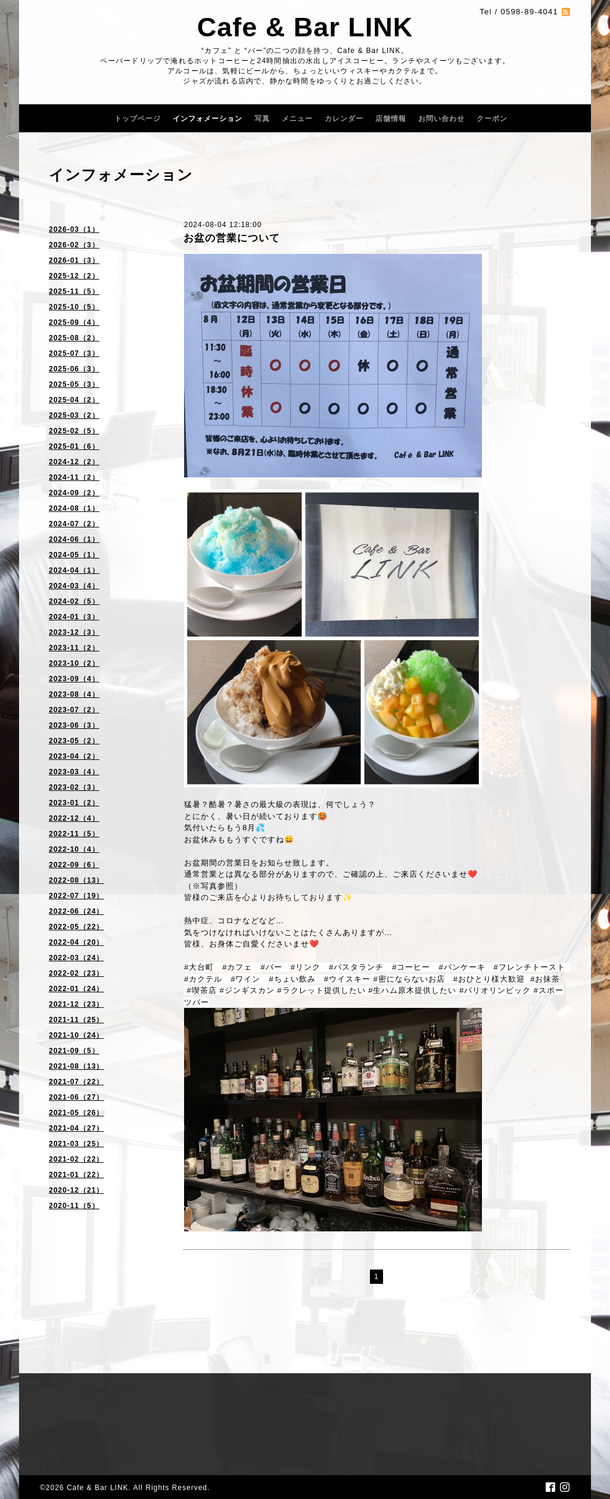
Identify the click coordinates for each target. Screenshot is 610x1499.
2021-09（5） (74, 1051)
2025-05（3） (74, 384)
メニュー (297, 118)
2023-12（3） (74, 632)
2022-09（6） (74, 865)
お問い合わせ (441, 118)
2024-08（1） (74, 508)
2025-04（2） (74, 400)
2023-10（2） (74, 663)
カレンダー (344, 118)
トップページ (137, 118)
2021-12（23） (76, 1004)
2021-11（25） (76, 1020)
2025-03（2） (74, 415)
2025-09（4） (74, 322)
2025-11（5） (74, 291)
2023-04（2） (74, 756)
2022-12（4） (74, 818)
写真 (262, 118)
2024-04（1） (74, 570)
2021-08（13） (76, 1066)
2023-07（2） (74, 710)
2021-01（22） (76, 1175)
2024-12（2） (74, 462)
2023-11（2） (74, 648)
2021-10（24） (76, 1035)
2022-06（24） (76, 911)
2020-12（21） (76, 1190)
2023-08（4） (74, 694)
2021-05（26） (76, 1113)
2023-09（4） (74, 679)
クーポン (492, 118)
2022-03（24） (76, 958)
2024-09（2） (74, 493)
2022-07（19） (76, 896)
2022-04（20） (76, 942)
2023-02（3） (74, 787)
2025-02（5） (74, 431)
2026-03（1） (74, 229)
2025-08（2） (74, 338)
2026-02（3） (74, 245)
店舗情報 (390, 118)
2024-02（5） (74, 601)
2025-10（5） (74, 307)
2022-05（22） (76, 927)
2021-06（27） (76, 1097)
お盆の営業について (231, 238)
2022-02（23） (76, 973)
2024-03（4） (74, 586)
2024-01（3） (74, 617)
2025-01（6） (74, 446)
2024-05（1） (74, 555)
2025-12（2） (74, 276)
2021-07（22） (76, 1082)
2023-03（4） (74, 772)
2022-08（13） (76, 880)
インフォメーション (207, 118)
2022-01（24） (76, 989)
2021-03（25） (76, 1144)
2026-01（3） (74, 260)
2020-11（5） (74, 1206)
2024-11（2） (74, 477)
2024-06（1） (74, 539)
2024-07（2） (74, 524)
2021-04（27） (76, 1128)
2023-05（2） (74, 741)
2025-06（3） (74, 369)
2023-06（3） (74, 725)
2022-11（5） (74, 834)
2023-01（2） (74, 803)
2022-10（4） (74, 849)
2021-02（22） (76, 1159)
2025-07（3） (74, 353)
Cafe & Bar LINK (305, 27)
